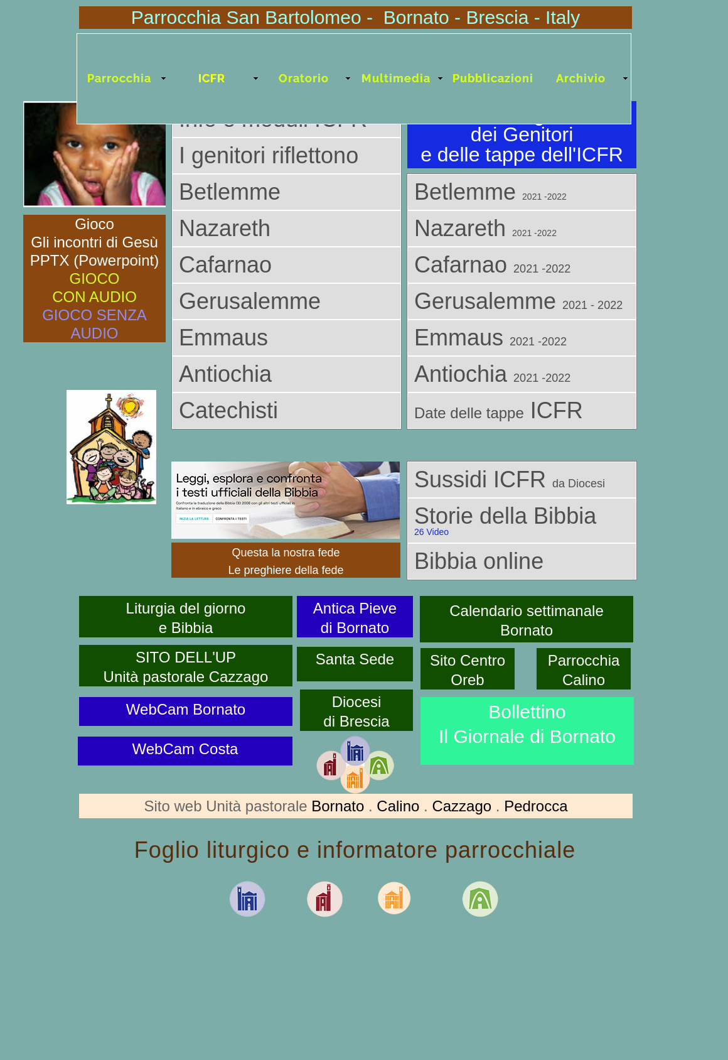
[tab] (286, 156)
